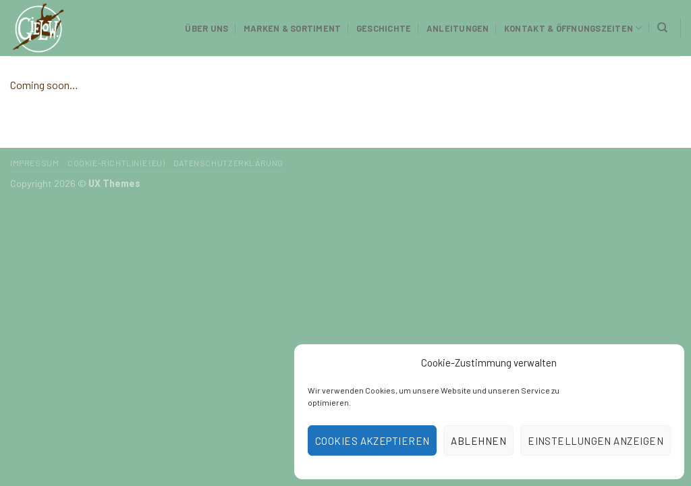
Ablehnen (478, 441)
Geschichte (384, 28)
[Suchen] (662, 27)
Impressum (34, 162)
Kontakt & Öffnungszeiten (573, 28)
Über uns (206, 28)
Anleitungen (457, 28)
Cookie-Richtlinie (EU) (116, 162)
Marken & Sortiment (292, 28)
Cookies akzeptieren (372, 441)
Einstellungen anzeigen (595, 441)
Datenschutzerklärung (228, 162)
